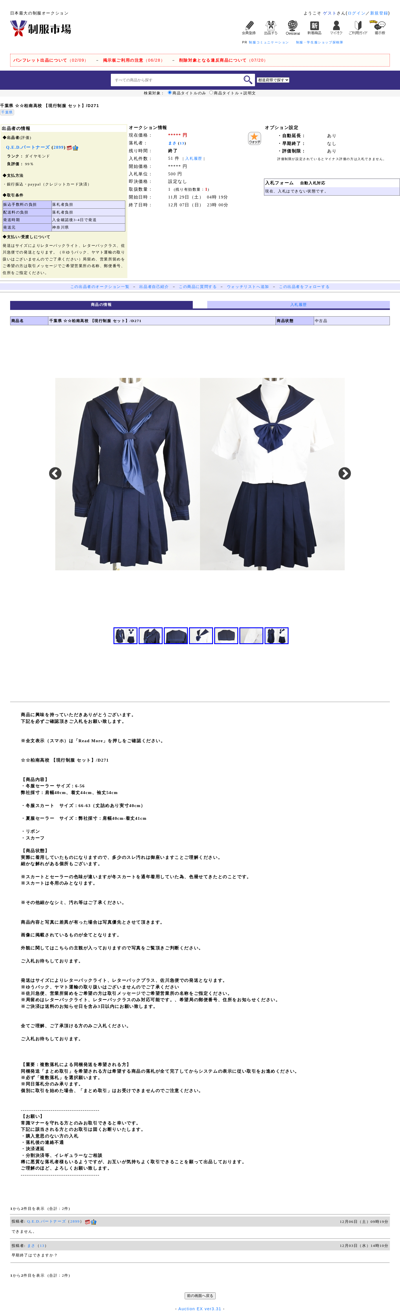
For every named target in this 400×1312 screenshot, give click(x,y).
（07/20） (223, 60)
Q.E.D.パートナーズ (46, 1221)
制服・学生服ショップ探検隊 (320, 42)
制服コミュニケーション (269, 42)
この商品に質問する (198, 286)
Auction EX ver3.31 (199, 1309)
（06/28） (134, 60)
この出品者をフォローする (304, 286)
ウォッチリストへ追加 (248, 286)
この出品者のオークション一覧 (99, 286)
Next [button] (344, 474)
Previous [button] (55, 474)
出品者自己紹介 (154, 286)
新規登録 (379, 13)
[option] (200, 474)
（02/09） (51, 60)
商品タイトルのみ (187, 93)
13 (182, 143)
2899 (59, 147)
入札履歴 (193, 158)
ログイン (357, 13)
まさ (172, 143)
